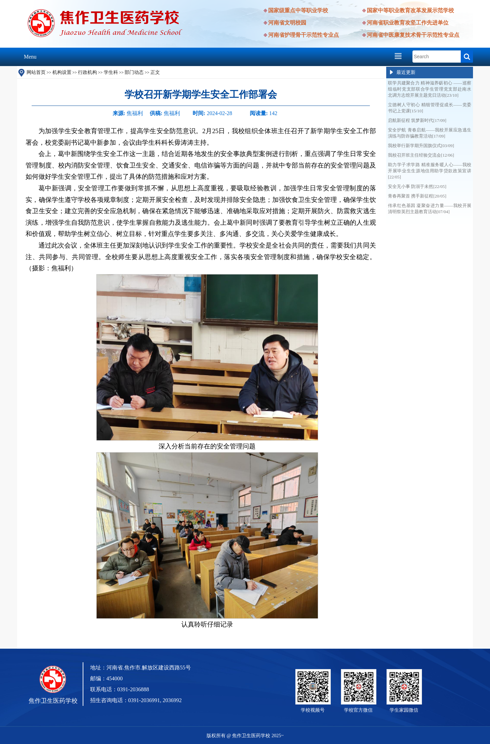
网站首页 (36, 72)
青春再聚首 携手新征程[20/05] (417, 196)
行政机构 (87, 72)
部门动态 (134, 72)
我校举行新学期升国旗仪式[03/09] (421, 145)
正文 (155, 72)
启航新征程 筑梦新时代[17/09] (417, 120)
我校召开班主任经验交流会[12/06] (421, 155)
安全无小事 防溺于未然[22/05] (417, 186)
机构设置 (61, 72)
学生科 (111, 72)
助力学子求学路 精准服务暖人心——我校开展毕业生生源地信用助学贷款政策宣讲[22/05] (429, 170)
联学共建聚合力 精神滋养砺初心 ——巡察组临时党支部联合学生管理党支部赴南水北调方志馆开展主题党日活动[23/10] (429, 89)
